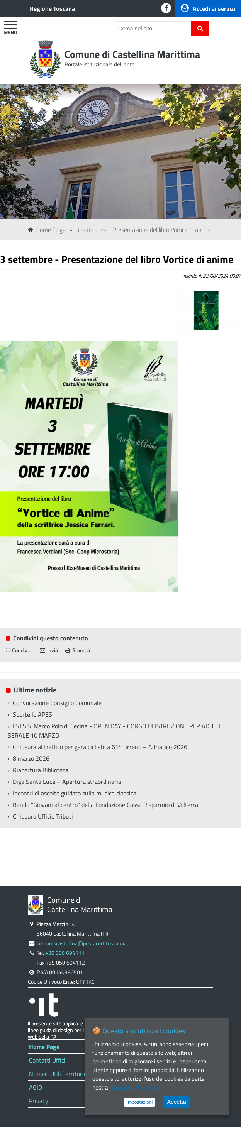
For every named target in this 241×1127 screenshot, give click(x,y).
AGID (35, 1087)
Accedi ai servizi (208, 8)
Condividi (19, 650)
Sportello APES (32, 714)
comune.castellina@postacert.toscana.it (82, 943)
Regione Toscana (52, 8)
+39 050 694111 (65, 953)
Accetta (176, 1101)
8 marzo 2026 (31, 758)
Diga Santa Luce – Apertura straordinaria (67, 781)
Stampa (77, 650)
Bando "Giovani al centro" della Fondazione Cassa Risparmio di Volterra (105, 804)
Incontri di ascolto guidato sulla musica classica (74, 793)
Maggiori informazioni (137, 1087)
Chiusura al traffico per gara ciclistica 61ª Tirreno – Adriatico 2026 (100, 746)
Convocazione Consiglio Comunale (57, 702)
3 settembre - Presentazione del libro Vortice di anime (143, 229)
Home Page (47, 229)
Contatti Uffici (47, 1060)
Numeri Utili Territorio (58, 1073)
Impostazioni (140, 1102)
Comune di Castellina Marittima (132, 54)
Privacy (38, 1100)
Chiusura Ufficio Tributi (43, 816)
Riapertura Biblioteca (40, 770)
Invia (49, 650)
